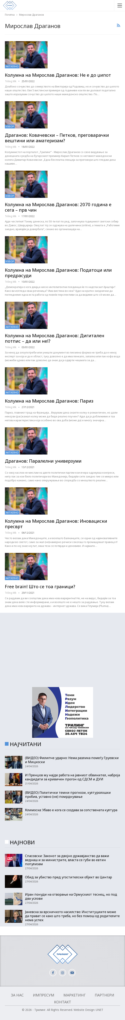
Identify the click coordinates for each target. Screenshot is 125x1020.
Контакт (62, 1002)
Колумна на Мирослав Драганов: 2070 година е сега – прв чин (58, 207)
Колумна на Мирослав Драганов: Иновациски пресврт (56, 523)
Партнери (104, 995)
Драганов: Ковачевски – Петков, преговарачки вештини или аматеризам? (57, 137)
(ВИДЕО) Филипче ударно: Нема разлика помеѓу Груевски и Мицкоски (72, 760)
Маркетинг (74, 995)
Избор (10, 126)
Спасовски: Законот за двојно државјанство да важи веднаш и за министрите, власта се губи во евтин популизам (67, 860)
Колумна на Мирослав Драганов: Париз (49, 401)
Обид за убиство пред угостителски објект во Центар (68, 877)
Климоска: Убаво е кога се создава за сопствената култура (71, 810)
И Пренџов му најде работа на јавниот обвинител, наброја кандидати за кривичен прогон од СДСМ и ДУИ (72, 777)
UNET (99, 1010)
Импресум (43, 995)
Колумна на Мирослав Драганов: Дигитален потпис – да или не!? (54, 338)
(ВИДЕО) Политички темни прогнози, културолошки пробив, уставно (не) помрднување (68, 794)
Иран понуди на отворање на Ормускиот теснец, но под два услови (71, 896)
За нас (17, 995)
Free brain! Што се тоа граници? (40, 586)
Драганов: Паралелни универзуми (43, 461)
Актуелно (12, 66)
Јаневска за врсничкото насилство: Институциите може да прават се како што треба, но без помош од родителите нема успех (72, 916)
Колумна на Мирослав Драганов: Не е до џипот (58, 75)
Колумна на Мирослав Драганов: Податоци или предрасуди (58, 272)
